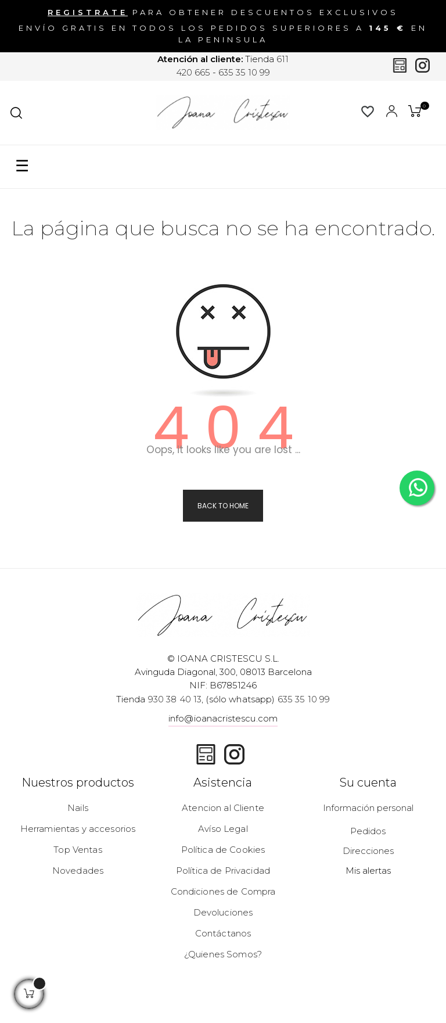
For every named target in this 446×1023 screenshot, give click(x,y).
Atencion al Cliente (223, 807)
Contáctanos (223, 933)
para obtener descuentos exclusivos (223, 12)
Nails (77, 807)
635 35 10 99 (244, 72)
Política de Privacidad (223, 870)
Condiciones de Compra (223, 891)
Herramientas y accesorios (78, 828)
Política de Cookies (223, 849)
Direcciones (368, 850)
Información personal (368, 807)
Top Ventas (77, 849)
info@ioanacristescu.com (223, 718)
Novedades (77, 870)
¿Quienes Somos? (223, 954)
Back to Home (223, 506)
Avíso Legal (223, 828)
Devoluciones (223, 912)
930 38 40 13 (175, 699)
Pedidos (368, 831)
